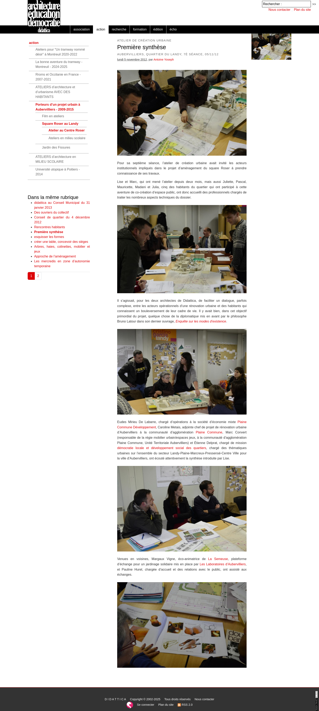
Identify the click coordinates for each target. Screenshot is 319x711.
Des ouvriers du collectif (51, 212)
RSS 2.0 (185, 704)
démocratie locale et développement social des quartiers (161, 448)
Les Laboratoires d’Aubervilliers (223, 564)
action (100, 29)
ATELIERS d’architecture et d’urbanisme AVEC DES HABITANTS (55, 92)
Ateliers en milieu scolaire (66, 138)
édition (158, 29)
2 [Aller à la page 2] (38, 276)
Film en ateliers (53, 116)
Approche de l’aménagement (55, 256)
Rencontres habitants (49, 227)
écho (173, 29)
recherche (119, 29)
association (81, 29)
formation (140, 29)
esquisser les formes (49, 237)
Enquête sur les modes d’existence (201, 321)
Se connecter (145, 704)
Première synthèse (48, 232)
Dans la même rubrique (53, 197)
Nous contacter (280, 9)
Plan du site (302, 9)
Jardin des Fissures (56, 147)
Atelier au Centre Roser (66, 130)
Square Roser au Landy (60, 123)
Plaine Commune (209, 432)
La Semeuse (218, 559)
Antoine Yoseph (163, 59)
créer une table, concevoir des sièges (61, 241)
